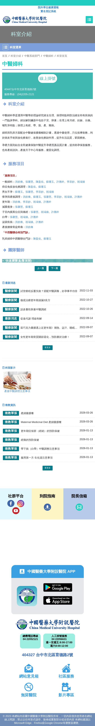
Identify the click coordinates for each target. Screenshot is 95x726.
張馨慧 (29, 181)
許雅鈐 (60, 181)
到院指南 (47, 507)
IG (20, 503)
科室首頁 (62, 55)
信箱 (79, 507)
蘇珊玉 (50, 181)
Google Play (57, 587)
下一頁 (54, 268)
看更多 (48, 347)
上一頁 (40, 268)
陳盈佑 (40, 181)
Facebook (11, 503)
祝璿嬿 (81, 181)
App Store (57, 600)
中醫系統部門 (32, 55)
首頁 (4, 55)
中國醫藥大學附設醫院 (47, 624)
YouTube (15, 510)
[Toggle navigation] (89, 19)
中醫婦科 (48, 55)
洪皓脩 (19, 181)
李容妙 (71, 181)
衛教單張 (11, 413)
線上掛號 (48, 78)
